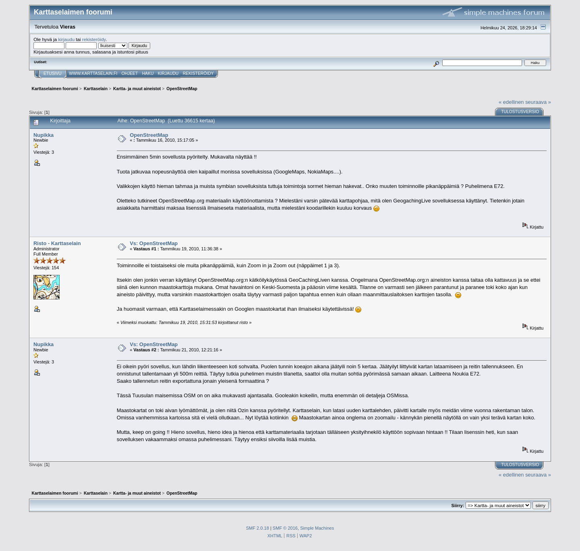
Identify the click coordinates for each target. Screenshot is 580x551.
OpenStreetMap (149, 135)
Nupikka (43, 135)
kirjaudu (66, 39)
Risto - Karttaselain (57, 243)
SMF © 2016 (285, 528)
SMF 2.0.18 (257, 528)
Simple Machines (317, 528)
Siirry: (458, 505)
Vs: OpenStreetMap (154, 243)
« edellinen (511, 102)
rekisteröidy (94, 39)
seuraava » (538, 102)
